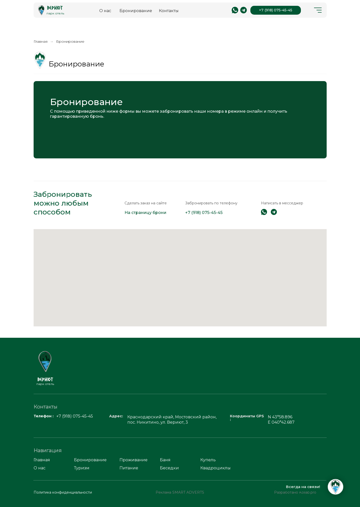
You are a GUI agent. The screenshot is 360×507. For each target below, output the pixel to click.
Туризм (81, 468)
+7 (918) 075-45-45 (275, 10)
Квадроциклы (215, 468)
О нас (105, 10)
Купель (208, 459)
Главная (40, 41)
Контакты (169, 10)
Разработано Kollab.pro (295, 492)
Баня (165, 459)
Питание (128, 468)
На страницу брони (145, 212)
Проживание (133, 459)
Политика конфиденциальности (63, 492)
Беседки (169, 468)
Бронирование (135, 10)
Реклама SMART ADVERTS (180, 492)
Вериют (55, 8)
